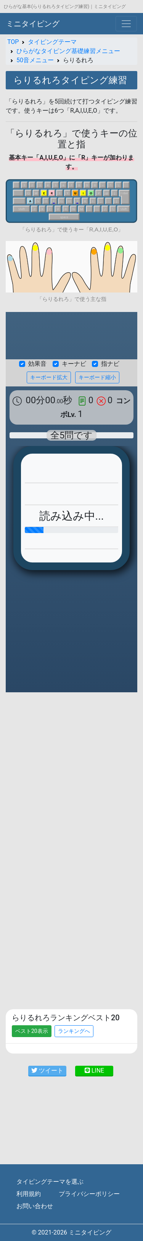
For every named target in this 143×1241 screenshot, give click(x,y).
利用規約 (28, 1193)
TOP (13, 41)
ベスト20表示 (31, 1031)
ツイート (47, 1070)
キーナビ (74, 363)
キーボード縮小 (97, 377)
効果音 (37, 363)
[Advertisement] (71, 773)
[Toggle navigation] (126, 23)
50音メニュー (35, 60)
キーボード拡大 (48, 377)
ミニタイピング (32, 23)
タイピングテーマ (52, 41)
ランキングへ (74, 1031)
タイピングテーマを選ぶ (50, 1181)
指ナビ (110, 363)
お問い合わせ (34, 1206)
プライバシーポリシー (89, 1193)
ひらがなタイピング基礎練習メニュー (68, 51)
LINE (94, 1070)
